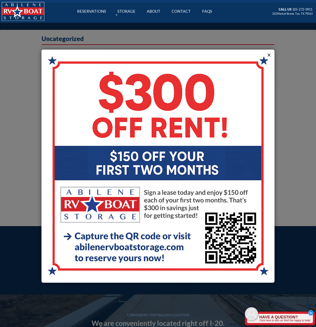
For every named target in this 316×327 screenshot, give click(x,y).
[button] (269, 55)
